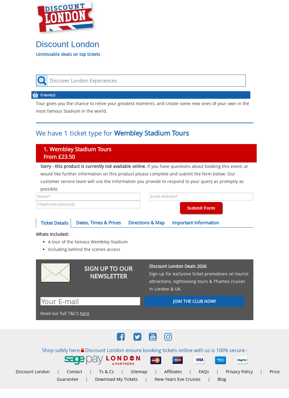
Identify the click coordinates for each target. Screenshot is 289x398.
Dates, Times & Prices (98, 223)
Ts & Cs (106, 371)
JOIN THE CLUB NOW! (194, 301)
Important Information (195, 223)
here (84, 313)
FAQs (204, 371)
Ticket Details (54, 223)
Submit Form (201, 207)
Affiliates (173, 371)
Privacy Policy (239, 371)
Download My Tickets (116, 379)
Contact (74, 371)
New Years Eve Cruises (178, 379)
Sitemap (139, 371)
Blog (221, 379)
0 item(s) (47, 95)
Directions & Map (146, 223)
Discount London (33, 371)
